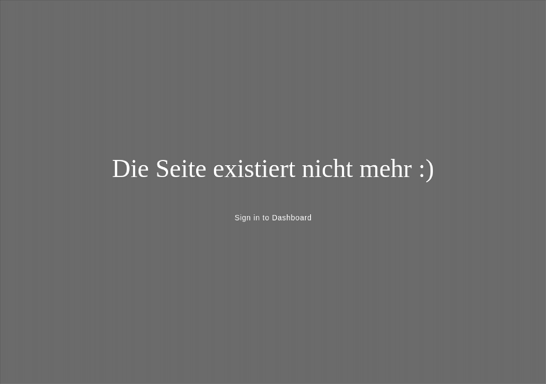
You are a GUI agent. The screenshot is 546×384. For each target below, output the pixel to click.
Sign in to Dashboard (273, 217)
